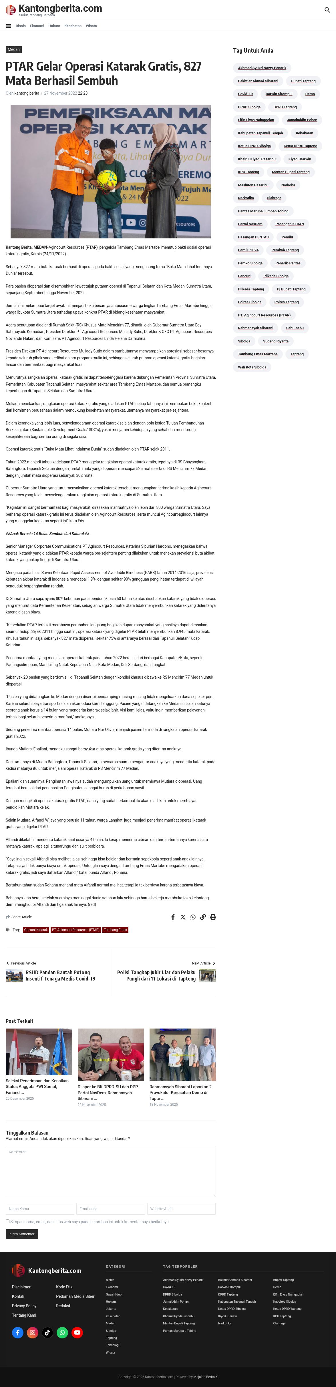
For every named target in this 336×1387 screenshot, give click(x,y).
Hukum (54, 26)
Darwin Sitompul (229, 1287)
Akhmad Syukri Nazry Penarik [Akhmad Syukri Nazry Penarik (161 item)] (262, 68)
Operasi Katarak (36, 930)
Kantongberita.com (60, 8)
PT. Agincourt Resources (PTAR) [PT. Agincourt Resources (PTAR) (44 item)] (264, 315)
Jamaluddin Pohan (175, 1302)
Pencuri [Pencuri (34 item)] (244, 276)
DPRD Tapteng (228, 1294)
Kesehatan (72, 26)
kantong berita (27, 93)
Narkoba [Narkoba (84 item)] (288, 185)
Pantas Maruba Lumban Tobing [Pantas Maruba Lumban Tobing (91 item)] (263, 211)
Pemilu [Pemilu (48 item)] (287, 237)
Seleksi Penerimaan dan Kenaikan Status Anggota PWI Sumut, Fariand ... (37, 1086)
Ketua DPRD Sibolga (232, 1309)
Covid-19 (169, 1287)
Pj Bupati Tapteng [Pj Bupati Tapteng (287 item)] (291, 289)
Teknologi (112, 1345)
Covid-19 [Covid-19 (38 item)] (245, 94)
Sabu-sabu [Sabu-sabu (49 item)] (295, 328)
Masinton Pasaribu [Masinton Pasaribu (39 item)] (253, 185)
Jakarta (111, 1309)
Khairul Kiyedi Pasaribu (178, 1316)
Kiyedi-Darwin (227, 1316)
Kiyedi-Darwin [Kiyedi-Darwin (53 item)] (300, 159)
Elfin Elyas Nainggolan (288, 1294)
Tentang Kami (24, 1315)
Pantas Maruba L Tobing (179, 1331)
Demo (277, 1287)
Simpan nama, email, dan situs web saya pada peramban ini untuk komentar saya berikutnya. (90, 1221)
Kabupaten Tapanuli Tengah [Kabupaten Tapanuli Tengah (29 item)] (260, 133)
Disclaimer (21, 1287)
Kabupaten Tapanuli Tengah (237, 1302)
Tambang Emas (115, 930)
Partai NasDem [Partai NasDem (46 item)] (250, 224)
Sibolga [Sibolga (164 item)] (244, 341)
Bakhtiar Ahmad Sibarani (235, 1280)
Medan (14, 49)
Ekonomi (37, 26)
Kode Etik (64, 1287)
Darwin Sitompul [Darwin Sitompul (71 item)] (279, 94)
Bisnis (21, 26)
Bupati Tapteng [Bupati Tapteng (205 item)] (303, 81)
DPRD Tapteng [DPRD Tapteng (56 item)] (285, 107)
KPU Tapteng (282, 1316)
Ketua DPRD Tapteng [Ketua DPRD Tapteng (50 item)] (300, 146)
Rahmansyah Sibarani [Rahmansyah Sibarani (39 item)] (255, 328)
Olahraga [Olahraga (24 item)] (274, 198)
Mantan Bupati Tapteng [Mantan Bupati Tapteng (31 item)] (291, 172)
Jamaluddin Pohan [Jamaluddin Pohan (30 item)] (302, 120)
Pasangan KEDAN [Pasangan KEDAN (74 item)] (289, 224)
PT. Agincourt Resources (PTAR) (76, 930)
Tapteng (111, 1338)
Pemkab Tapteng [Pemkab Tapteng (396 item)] (285, 250)
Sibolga (111, 1331)
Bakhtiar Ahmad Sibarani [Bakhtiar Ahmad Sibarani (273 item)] (258, 81)
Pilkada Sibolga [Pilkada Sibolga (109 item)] (276, 276)
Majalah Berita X (206, 1377)
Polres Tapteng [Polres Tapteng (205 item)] (287, 302)
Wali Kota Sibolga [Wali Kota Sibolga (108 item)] (252, 367)
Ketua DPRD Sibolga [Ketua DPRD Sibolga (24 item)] (254, 146)
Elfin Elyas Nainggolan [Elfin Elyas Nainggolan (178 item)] (256, 120)
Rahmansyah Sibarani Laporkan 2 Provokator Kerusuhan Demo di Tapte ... (181, 1092)
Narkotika (224, 1323)
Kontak (18, 1296)
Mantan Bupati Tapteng (179, 1323)
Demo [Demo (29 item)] (310, 94)
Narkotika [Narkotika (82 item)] (246, 198)
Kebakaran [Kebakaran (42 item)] (304, 133)
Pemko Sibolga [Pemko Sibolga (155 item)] (250, 263)
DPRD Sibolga (172, 1294)
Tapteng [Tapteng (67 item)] (297, 354)
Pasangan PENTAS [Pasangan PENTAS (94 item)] (253, 237)
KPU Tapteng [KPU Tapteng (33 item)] (248, 172)
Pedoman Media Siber (75, 1296)
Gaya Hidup (114, 1294)
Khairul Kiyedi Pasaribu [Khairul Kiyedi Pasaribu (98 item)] (257, 159)
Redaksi (63, 1306)
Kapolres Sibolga (284, 1302)
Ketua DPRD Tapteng (287, 1309)
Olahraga (279, 1323)
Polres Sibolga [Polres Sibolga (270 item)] (250, 302)
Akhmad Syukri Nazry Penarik (183, 1280)
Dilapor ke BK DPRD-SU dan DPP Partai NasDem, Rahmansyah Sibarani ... (108, 1092)
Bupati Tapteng (283, 1280)
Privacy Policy (24, 1306)
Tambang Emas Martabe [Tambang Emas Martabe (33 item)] (258, 354)
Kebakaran (170, 1309)
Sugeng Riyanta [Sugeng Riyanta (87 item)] (276, 341)
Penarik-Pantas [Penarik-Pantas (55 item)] (288, 263)
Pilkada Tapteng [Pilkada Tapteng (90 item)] (251, 289)
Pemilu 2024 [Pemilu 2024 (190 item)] (248, 250)
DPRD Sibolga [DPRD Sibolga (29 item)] (249, 107)
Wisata (91, 26)
